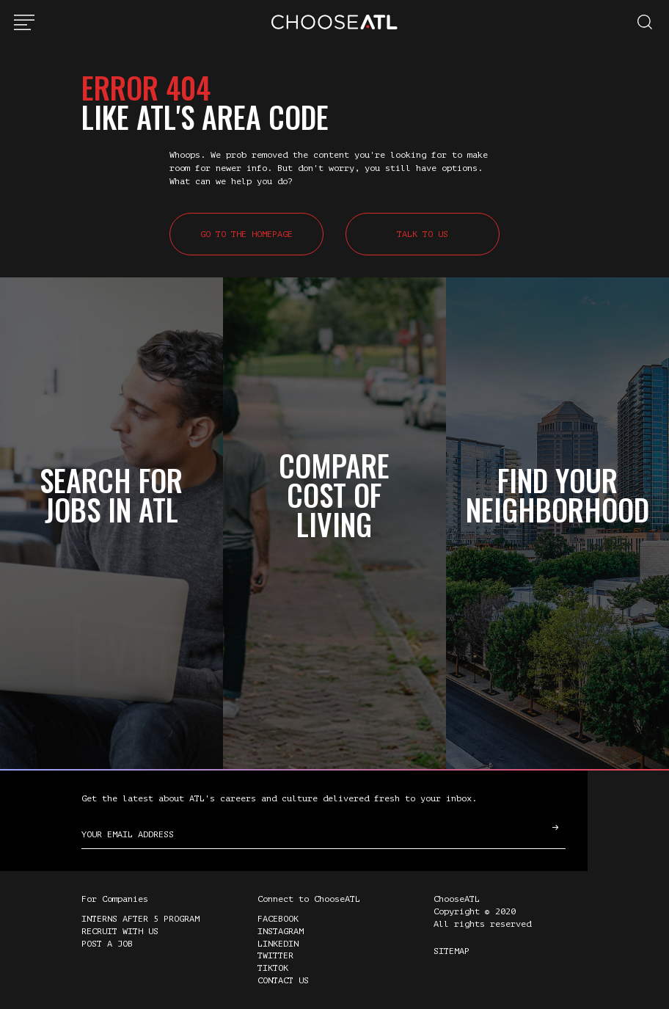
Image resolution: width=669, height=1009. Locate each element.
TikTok (272, 968)
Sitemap (451, 951)
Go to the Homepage (246, 234)
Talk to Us (422, 234)
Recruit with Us (119, 931)
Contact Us (283, 980)
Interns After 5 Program (140, 919)
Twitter (275, 955)
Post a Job (107, 944)
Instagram (280, 931)
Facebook (278, 919)
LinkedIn (278, 944)
